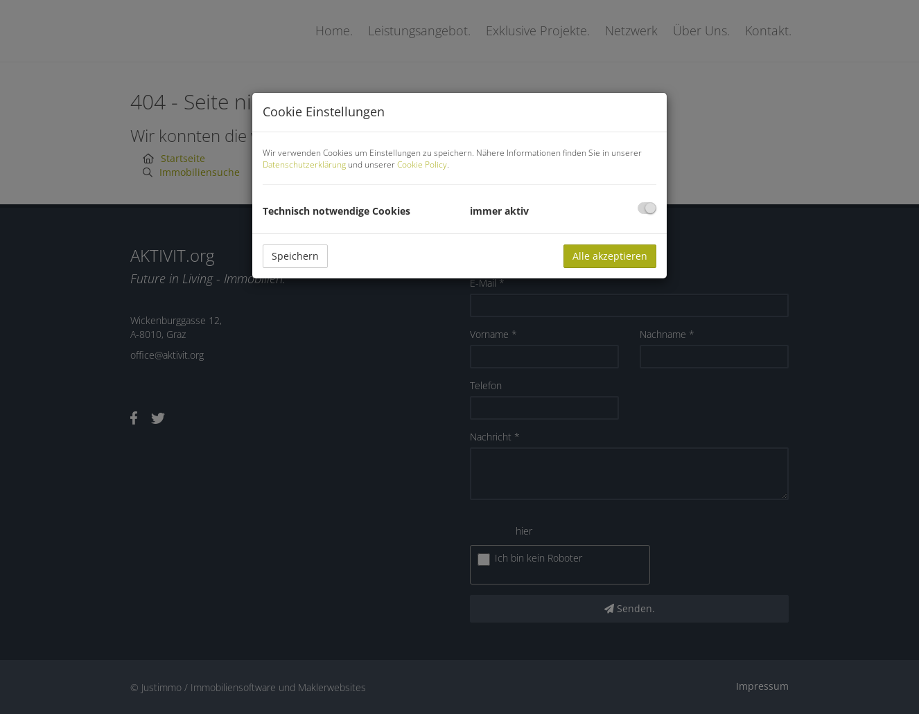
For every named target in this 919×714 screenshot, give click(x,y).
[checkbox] (647, 208)
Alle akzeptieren (609, 255)
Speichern (295, 255)
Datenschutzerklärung (304, 164)
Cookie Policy (422, 164)
